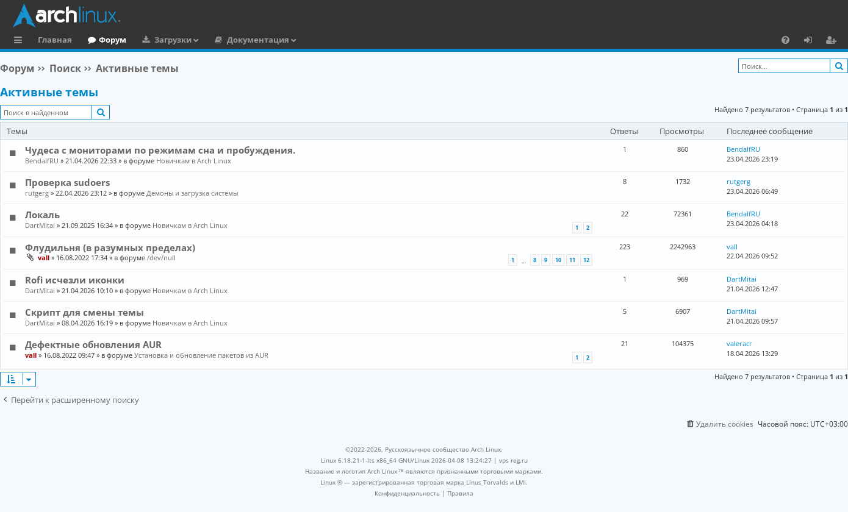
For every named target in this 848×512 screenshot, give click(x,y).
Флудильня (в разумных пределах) (110, 247)
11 (572, 260)
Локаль (42, 214)
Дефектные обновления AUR (93, 344)
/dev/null (161, 257)
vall (43, 257)
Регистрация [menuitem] (833, 41)
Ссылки (20, 41)
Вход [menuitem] (812, 41)
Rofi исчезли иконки (74, 280)
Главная (55, 39)
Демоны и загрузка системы (192, 192)
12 (586, 260)
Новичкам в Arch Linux (193, 160)
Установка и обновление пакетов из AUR (201, 355)
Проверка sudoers (67, 182)
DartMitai (40, 225)
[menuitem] (785, 39)
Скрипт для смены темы (84, 312)
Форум (112, 39)
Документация (258, 39)
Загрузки (173, 39)
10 (558, 260)
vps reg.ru (513, 460)
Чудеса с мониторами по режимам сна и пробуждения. (160, 150)
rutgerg (37, 192)
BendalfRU (42, 160)
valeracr (739, 343)
